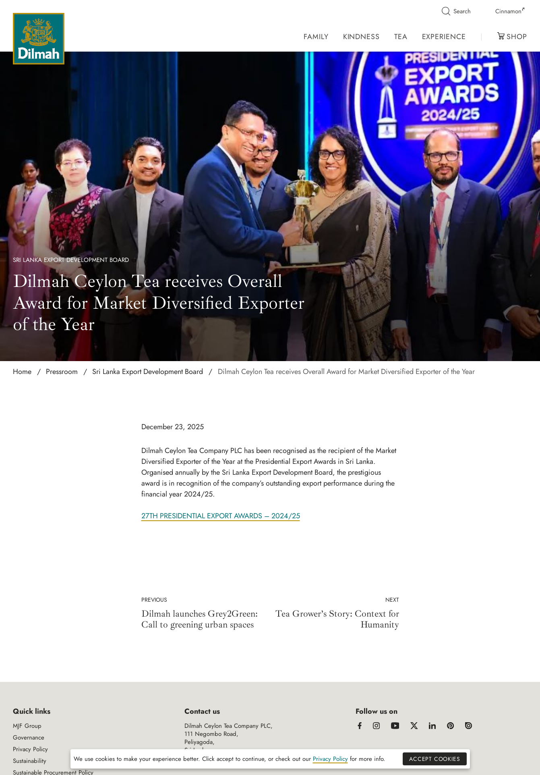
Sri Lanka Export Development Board (71, 260)
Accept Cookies (434, 759)
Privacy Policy (30, 749)
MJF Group (27, 725)
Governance (28, 737)
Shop (512, 36)
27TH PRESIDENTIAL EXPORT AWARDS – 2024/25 (220, 516)
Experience (444, 36)
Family (316, 36)
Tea (401, 36)
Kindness (361, 36)
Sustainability (29, 760)
